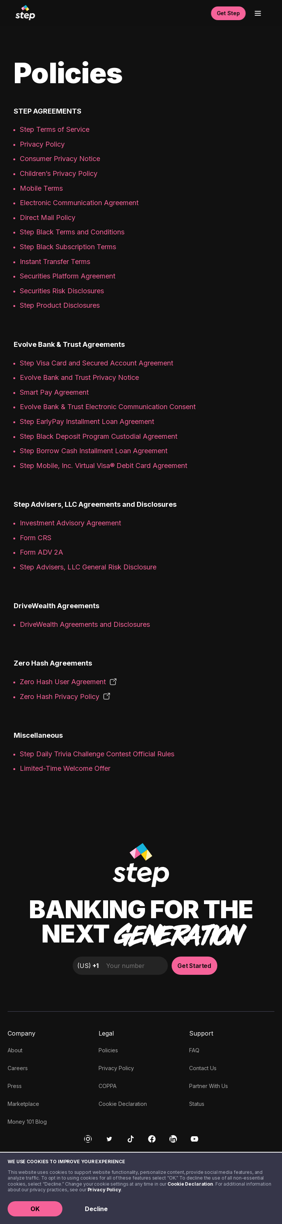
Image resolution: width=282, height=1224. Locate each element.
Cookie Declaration (190, 1184)
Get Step (228, 13)
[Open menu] (258, 13)
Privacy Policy (104, 1189)
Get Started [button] (194, 966)
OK (35, 1209)
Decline (96, 1209)
